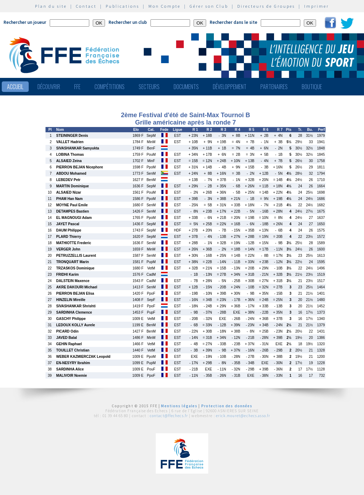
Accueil (15, 86)
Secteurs (149, 86)
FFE (77, 86)
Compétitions (109, 86)
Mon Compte (164, 6)
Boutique (312, 86)
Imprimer (316, 6)
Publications (122, 6)
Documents (186, 86)
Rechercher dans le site (233, 22)
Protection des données (227, 405)
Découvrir (48, 86)
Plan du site (51, 6)
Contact (86, 6)
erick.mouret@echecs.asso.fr (243, 415)
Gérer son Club (209, 6)
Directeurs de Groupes (266, 6)
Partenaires (274, 86)
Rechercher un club (127, 22)
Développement (229, 86)
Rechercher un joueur (25, 22)
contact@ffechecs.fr (169, 415)
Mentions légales (179, 405)
